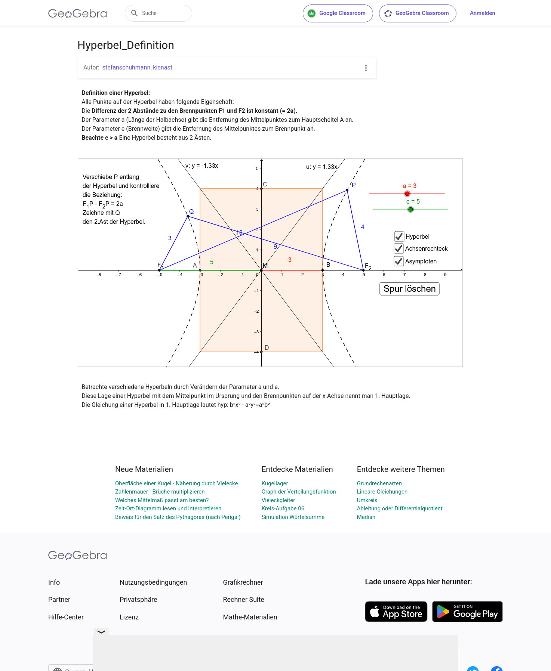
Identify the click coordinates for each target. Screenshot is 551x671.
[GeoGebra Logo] (77, 13)
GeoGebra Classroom (416, 13)
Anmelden (482, 13)
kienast (162, 67)
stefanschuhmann (126, 67)
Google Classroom (336, 13)
